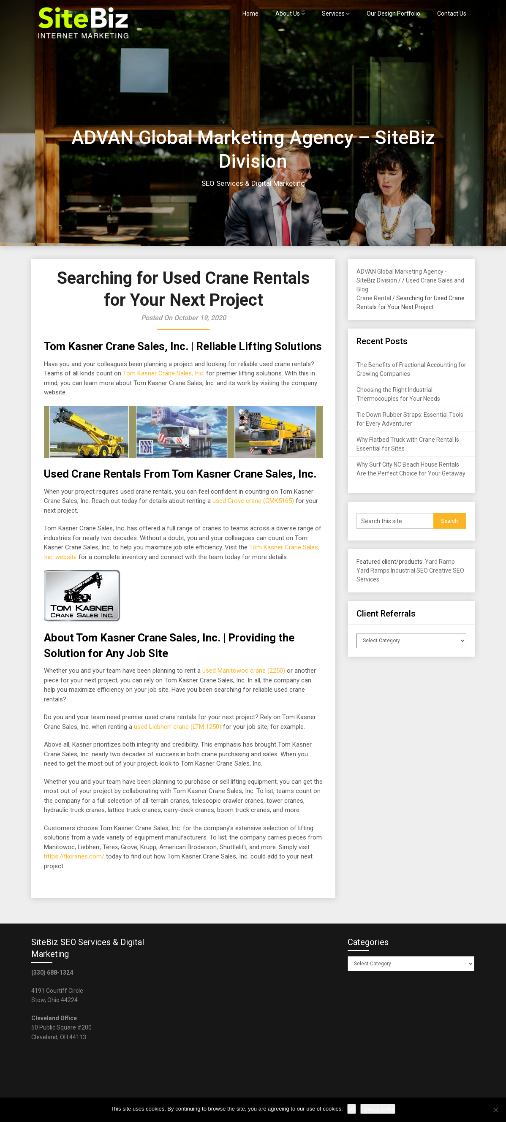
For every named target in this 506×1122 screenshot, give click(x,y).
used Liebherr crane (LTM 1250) (177, 727)
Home (250, 13)
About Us (287, 13)
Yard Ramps (372, 570)
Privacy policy (377, 1109)
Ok (351, 1109)
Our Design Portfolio (393, 13)
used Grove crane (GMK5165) (253, 501)
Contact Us (451, 13)
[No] (495, 1110)
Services (333, 13)
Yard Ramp (440, 561)
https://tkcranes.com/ (74, 856)
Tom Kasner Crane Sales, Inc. (163, 373)
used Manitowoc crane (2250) (243, 670)
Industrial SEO (409, 570)
